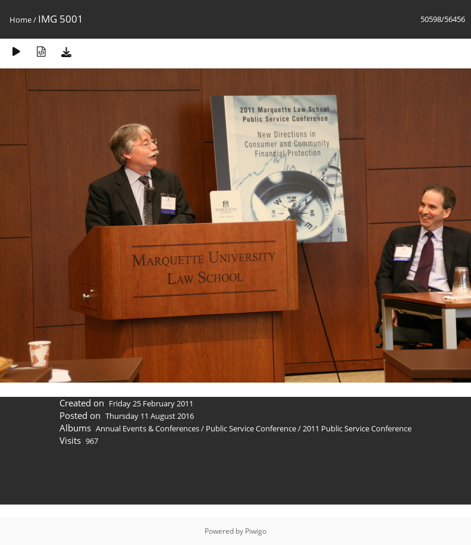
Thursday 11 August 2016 (149, 416)
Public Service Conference (251, 428)
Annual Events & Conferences (147, 428)
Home (21, 19)
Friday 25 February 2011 (151, 403)
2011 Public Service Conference (357, 428)
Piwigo (255, 531)
